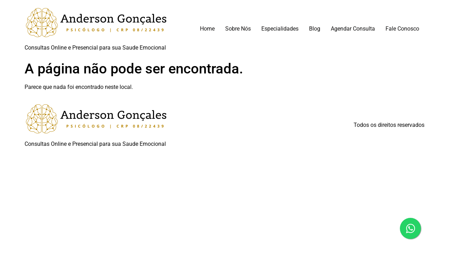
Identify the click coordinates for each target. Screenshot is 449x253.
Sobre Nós (238, 28)
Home (207, 28)
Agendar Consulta (353, 28)
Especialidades (280, 28)
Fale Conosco (402, 28)
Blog (314, 28)
